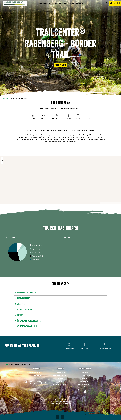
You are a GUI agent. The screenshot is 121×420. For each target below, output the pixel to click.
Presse (60, 378)
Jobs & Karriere (84, 375)
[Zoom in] (2, 158)
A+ (62, 417)
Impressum (84, 378)
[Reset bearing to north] (2, 163)
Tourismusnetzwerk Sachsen (84, 386)
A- (57, 417)
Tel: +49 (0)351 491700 (36, 372)
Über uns (85, 372)
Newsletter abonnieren (60, 375)
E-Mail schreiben (36, 375)
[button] (60, 65)
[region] (60, 180)
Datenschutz (84, 381)
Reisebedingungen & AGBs (85, 391)
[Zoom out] (2, 160)
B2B (60, 381)
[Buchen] (115, 3)
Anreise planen (60, 372)
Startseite (5, 98)
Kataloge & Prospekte (60, 384)
